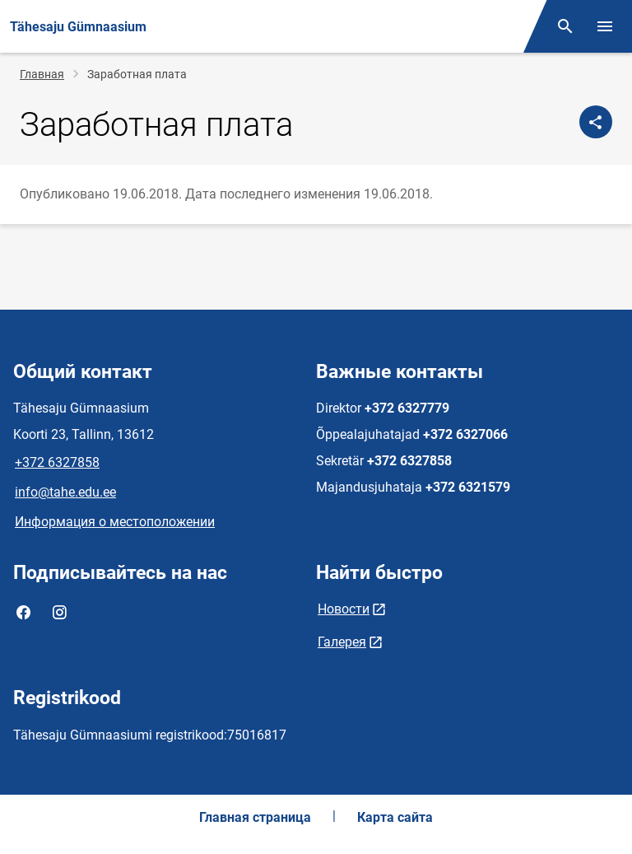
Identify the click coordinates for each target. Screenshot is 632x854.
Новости (343, 609)
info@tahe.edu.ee (65, 492)
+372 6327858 (57, 462)
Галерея (342, 642)
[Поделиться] (595, 121)
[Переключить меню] (605, 26)
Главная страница (255, 817)
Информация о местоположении (115, 522)
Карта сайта (395, 817)
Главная (42, 74)
